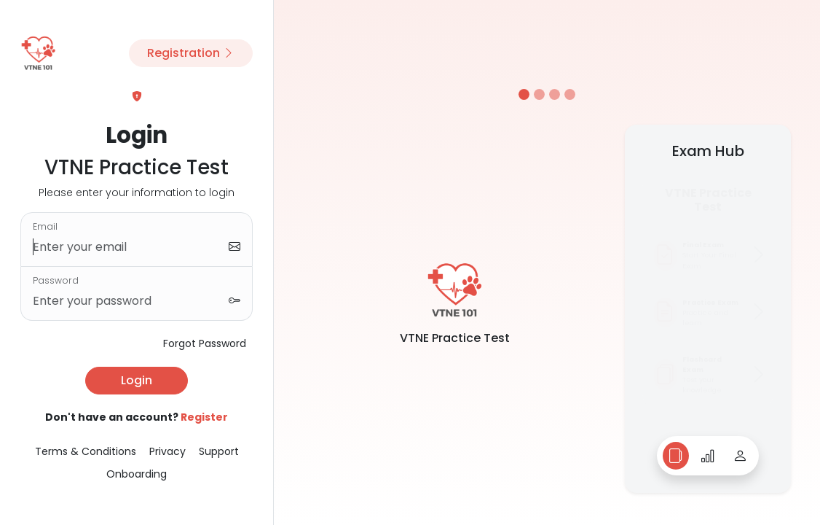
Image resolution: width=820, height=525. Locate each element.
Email (45, 226)
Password (56, 280)
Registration (190, 52)
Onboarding (136, 474)
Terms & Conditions (85, 451)
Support (219, 451)
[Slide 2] (539, 94)
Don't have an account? (136, 417)
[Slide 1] (524, 94)
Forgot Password (204, 343)
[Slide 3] (554, 94)
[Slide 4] (569, 94)
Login (136, 380)
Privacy (167, 451)
